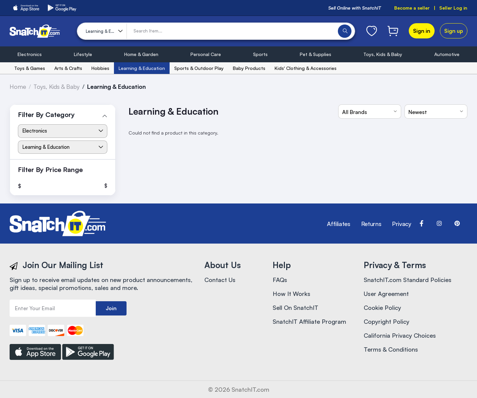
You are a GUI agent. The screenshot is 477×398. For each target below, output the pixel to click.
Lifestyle (83, 54)
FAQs (280, 279)
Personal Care (205, 54)
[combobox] (369, 111)
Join (111, 308)
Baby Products (249, 68)
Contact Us (220, 279)
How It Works (291, 293)
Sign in (421, 31)
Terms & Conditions (391, 349)
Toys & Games (29, 68)
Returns (371, 223)
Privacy (401, 223)
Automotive (446, 54)
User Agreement (386, 293)
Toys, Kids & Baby (382, 54)
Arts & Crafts (68, 68)
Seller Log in (453, 8)
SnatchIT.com (250, 389)
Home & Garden (141, 54)
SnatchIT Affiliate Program (309, 321)
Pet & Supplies (315, 54)
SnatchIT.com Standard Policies (407, 279)
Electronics (30, 54)
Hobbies (100, 68)
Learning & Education (142, 68)
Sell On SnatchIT (295, 307)
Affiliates (338, 223)
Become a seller (412, 8)
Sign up (453, 31)
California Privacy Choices (400, 335)
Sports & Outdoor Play (199, 68)
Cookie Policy (382, 307)
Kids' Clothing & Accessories (306, 68)
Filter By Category (46, 114)
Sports (260, 54)
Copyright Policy (386, 321)
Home (18, 86)
